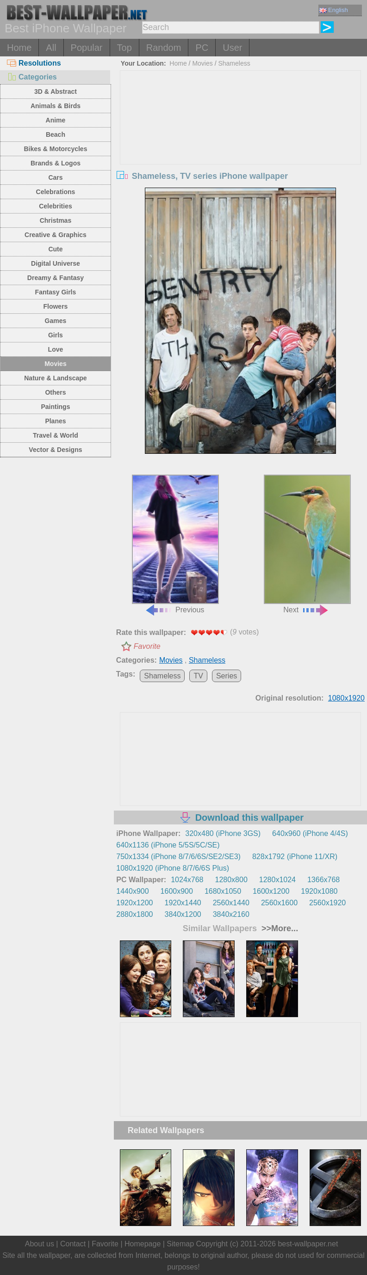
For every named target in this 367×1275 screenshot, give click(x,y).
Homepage (142, 1244)
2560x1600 (279, 903)
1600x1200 (271, 891)
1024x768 (187, 880)
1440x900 (132, 891)
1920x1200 (134, 903)
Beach (55, 134)
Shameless (234, 63)
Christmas (55, 220)
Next (307, 544)
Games (56, 320)
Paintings (55, 406)
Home (19, 48)
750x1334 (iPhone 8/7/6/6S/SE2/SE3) (178, 856)
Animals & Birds (56, 106)
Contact (73, 1244)
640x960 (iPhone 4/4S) (310, 833)
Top (124, 48)
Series (226, 676)
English (333, 9)
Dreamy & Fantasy (55, 277)
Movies (55, 363)
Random (163, 48)
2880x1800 (134, 914)
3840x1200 (183, 914)
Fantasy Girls (55, 292)
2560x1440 (231, 903)
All (51, 48)
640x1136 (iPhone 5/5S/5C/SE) (167, 845)
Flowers (55, 306)
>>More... (278, 928)
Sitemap (180, 1244)
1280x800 (231, 880)
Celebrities (55, 206)
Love (55, 349)
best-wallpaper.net (308, 1244)
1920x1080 (319, 891)
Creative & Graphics (56, 234)
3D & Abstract (55, 91)
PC (201, 48)
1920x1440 (183, 903)
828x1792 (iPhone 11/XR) (294, 856)
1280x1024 (277, 880)
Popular (87, 48)
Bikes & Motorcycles (55, 149)
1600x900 (177, 891)
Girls (55, 335)
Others (55, 392)
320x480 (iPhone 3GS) (223, 833)
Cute (55, 249)
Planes (55, 421)
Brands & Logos (56, 163)
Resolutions (34, 63)
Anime (56, 120)
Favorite (147, 646)
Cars (55, 177)
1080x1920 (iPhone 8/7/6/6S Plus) (172, 868)
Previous (175, 544)
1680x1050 (223, 891)
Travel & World (55, 435)
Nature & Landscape (55, 378)
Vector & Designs (55, 449)
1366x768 (323, 880)
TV (198, 676)
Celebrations (55, 191)
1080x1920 (346, 698)
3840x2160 (231, 914)
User (232, 48)
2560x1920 (327, 903)
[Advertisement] (240, 140)
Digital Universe (55, 263)
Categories (32, 77)
